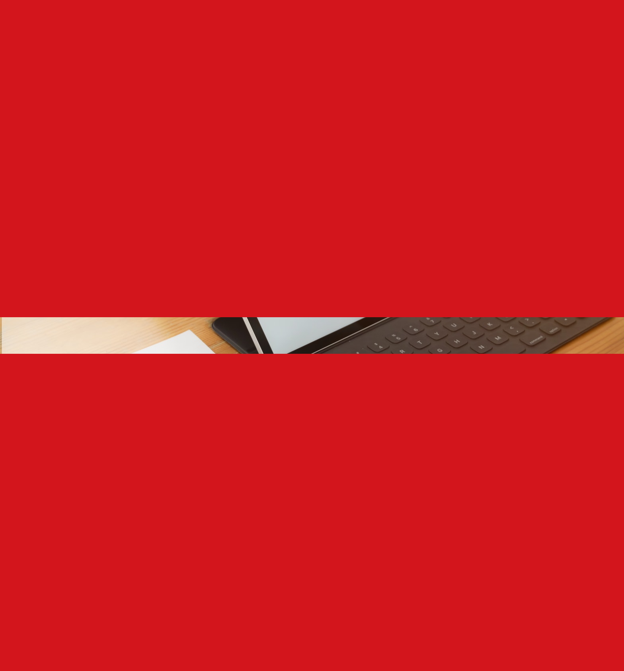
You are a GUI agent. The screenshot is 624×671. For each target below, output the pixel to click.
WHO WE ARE (212, 18)
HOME (181, 18)
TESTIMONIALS (383, 18)
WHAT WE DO (253, 18)
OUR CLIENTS (339, 18)
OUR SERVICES (296, 18)
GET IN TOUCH (429, 18)
